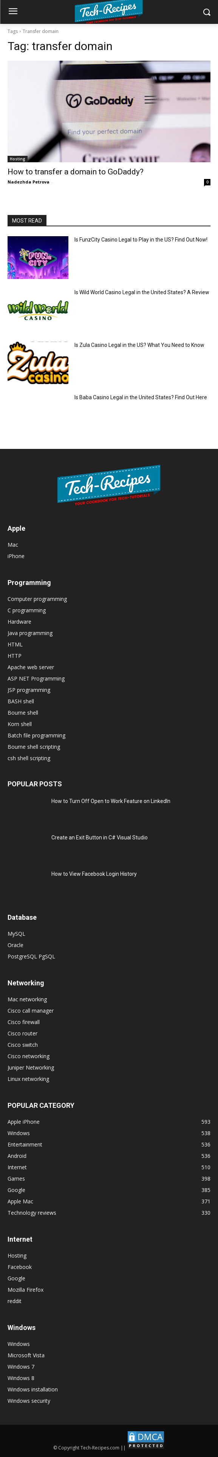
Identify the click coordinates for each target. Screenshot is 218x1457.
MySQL (16, 933)
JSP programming (29, 689)
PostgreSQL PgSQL (31, 956)
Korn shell (20, 724)
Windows (19, 1343)
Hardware (19, 621)
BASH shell (21, 701)
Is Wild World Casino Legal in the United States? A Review (141, 292)
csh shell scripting (29, 758)
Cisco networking (28, 1056)
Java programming (30, 633)
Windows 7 (21, 1366)
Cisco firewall (24, 1022)
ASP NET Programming (36, 678)
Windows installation (33, 1389)
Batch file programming (36, 735)
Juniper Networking (31, 1067)
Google (16, 1278)
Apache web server (31, 667)
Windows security (29, 1400)
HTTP (15, 655)
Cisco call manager (31, 1010)
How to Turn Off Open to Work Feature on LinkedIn (110, 801)
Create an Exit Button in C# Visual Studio (99, 837)
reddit (15, 1301)
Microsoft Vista (26, 1355)
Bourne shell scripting (34, 746)
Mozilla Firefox (25, 1289)
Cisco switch (23, 1044)
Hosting (17, 159)
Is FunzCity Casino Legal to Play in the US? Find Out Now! (140, 240)
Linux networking (28, 1078)
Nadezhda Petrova (28, 182)
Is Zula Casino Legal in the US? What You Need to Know (139, 345)
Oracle (15, 945)
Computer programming (37, 598)
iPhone (16, 556)
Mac (13, 544)
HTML (15, 644)
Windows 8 (21, 1378)
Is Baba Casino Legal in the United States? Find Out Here (140, 397)
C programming (27, 610)
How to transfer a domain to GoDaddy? (76, 171)
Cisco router (22, 1033)
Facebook (20, 1266)
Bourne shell (23, 712)
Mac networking (27, 999)
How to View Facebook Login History (94, 874)
